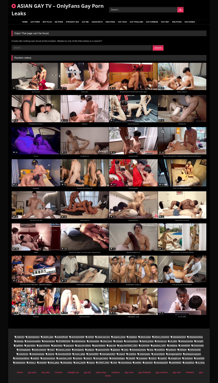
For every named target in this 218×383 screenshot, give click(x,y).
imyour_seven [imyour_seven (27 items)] (64, 350)
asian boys (97, 22)
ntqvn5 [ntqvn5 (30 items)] (122, 354)
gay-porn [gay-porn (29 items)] (70, 345)
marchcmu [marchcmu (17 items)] (23, 354)
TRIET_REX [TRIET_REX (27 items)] (103, 362)
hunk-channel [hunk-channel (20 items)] (40, 350)
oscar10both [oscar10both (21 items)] (159, 354)
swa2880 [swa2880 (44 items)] (200, 358)
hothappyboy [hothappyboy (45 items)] (25, 350)
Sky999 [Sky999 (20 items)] (132, 358)
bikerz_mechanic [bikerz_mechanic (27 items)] (161, 337)
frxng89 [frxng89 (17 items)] (200, 341)
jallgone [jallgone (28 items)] (91, 350)
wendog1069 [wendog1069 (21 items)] (162, 362)
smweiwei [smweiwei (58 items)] (143, 358)
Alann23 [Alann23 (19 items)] (20, 337)
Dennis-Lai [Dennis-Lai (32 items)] (162, 341)
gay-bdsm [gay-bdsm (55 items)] (31, 345)
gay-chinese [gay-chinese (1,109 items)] (44, 345)
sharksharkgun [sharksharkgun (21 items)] (118, 358)
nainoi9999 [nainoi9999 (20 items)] (93, 354)
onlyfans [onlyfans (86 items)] (132, 354)
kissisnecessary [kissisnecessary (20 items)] (139, 350)
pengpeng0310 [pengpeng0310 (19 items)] (175, 354)
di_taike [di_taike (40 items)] (173, 341)
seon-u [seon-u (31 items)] (89, 358)
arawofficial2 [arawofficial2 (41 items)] (62, 337)
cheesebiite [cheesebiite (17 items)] (94, 341)
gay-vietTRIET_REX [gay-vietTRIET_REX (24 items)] (129, 345)
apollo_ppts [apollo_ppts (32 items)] (48, 337)
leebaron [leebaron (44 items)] (172, 350)
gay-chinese (152, 22)
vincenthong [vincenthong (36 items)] (126, 362)
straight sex (72, 22)
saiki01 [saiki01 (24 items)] (36, 358)
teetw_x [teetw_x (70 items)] (32, 362)
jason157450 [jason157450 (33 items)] (103, 350)
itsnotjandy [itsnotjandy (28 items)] (79, 350)
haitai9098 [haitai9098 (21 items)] (185, 345)
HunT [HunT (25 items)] (52, 350)
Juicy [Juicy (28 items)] (126, 350)
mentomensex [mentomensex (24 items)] (38, 354)
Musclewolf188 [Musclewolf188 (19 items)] (64, 354)
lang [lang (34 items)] (151, 350)
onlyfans (110, 22)
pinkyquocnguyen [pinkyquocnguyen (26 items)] (193, 354)
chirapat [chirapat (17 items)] (119, 341)
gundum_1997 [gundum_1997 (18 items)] (159, 345)
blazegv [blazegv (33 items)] (20, 341)
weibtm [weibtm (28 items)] (138, 362)
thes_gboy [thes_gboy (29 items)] (54, 362)
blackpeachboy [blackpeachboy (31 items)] (196, 337)
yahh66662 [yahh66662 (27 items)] (176, 362)
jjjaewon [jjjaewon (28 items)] (116, 350)
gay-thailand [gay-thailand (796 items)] (100, 345)
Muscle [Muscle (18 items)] (51, 354)
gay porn (35, 22)
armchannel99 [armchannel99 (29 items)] (78, 337)
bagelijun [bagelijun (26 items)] (133, 337)
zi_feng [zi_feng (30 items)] (201, 362)
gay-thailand (136, 22)
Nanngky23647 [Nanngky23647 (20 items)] (109, 354)
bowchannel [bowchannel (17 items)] (49, 341)
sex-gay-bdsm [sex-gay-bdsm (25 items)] (102, 358)
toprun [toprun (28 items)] (92, 362)
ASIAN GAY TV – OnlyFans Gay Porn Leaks (58, 10)
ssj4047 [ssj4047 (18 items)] (163, 358)
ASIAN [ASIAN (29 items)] (91, 337)
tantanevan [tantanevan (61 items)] (20, 362)
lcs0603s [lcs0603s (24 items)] (161, 350)
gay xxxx (122, 22)
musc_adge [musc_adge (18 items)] (80, 354)
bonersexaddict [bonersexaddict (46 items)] (34, 341)
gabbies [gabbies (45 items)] (19, 345)
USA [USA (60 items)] (115, 362)
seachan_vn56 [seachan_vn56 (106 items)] (65, 358)
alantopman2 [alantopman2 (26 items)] (34, 337)
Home (25, 22)
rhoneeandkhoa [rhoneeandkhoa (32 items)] (22, 358)
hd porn (59, 22)
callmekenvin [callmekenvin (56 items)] (80, 341)
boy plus (47, 22)
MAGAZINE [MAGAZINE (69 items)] (195, 350)
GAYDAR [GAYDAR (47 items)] (145, 345)
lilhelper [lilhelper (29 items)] (183, 350)
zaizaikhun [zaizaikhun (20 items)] (189, 362)
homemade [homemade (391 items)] (199, 345)
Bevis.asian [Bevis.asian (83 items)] (146, 337)
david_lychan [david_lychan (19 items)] (148, 341)
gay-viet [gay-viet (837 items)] (112, 345)
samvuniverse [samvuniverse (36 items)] (49, 358)
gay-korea (189, 22)
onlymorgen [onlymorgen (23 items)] (145, 354)
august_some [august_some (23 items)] (119, 337)
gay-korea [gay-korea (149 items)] (58, 345)
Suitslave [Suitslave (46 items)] (189, 358)
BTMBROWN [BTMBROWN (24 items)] (64, 341)
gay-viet (165, 22)
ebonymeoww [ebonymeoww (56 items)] (187, 341)
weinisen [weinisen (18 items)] (149, 362)
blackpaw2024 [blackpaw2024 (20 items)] (179, 337)
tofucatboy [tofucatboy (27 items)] (67, 362)
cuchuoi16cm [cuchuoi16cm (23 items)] (132, 341)
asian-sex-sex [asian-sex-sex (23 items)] (104, 337)
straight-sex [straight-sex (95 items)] (176, 358)
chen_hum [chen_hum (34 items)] (107, 341)
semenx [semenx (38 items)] (78, 358)
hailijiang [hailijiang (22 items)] (173, 345)
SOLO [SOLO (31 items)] (154, 358)
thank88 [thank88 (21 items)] (43, 362)
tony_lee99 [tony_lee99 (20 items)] (81, 362)
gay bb (85, 22)
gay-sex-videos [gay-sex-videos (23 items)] (84, 345)
